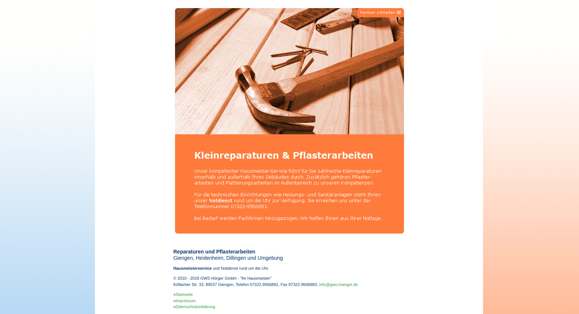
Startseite (184, 294)
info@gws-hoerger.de (338, 284)
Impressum (186, 301)
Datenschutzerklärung (195, 306)
